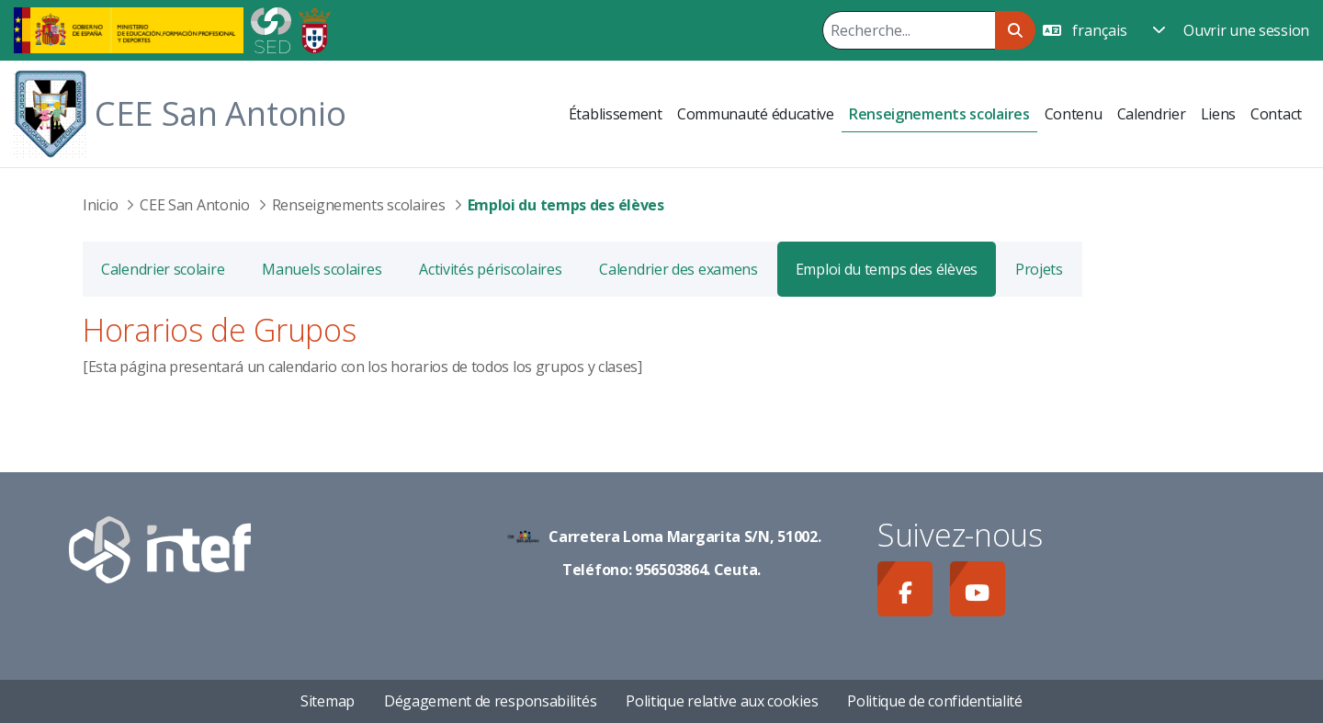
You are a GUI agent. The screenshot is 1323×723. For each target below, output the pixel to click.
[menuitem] (615, 113)
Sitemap (327, 701)
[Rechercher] (908, 30)
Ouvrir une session (1246, 30)
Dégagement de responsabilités (490, 701)
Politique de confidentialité (935, 701)
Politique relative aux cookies (722, 701)
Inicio (100, 205)
